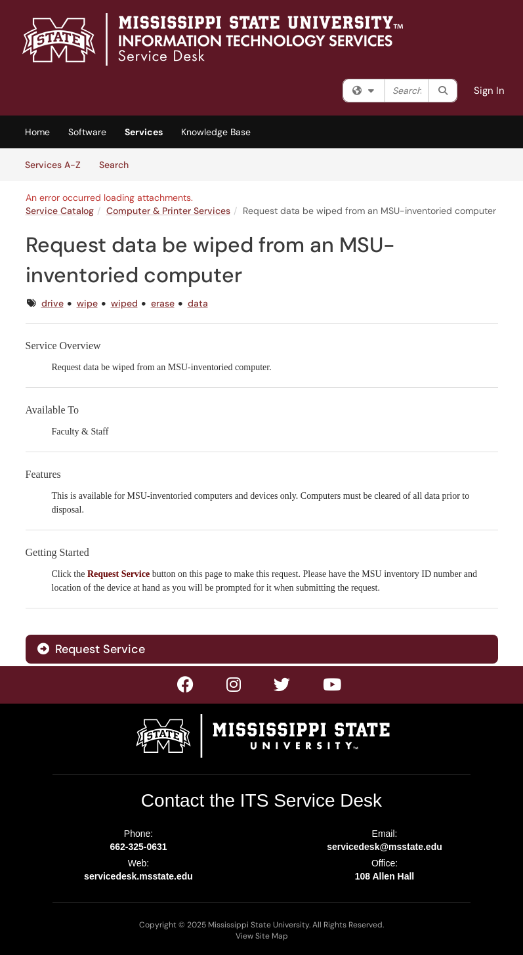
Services (144, 132)
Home (37, 132)
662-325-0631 (138, 846)
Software (87, 132)
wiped (124, 303)
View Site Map (262, 936)
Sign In (489, 90)
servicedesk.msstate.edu (138, 876)
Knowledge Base (216, 132)
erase (163, 303)
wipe (87, 303)
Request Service (91, 649)
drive (52, 303)
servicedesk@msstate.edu (384, 846)
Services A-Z (53, 165)
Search (118, 164)
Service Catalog (60, 211)
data (198, 303)
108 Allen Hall (385, 876)
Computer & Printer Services (168, 211)
